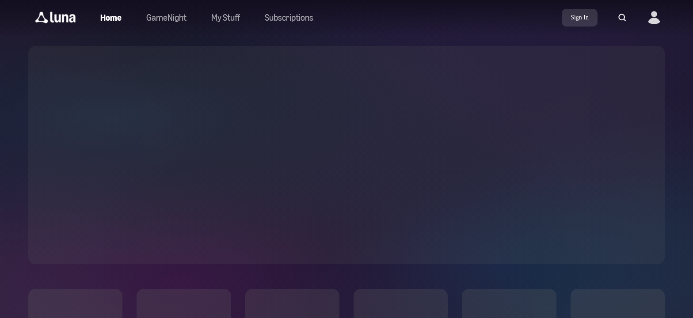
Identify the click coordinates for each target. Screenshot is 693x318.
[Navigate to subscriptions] (289, 17)
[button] (55, 17)
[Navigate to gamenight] (166, 17)
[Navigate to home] (111, 17)
